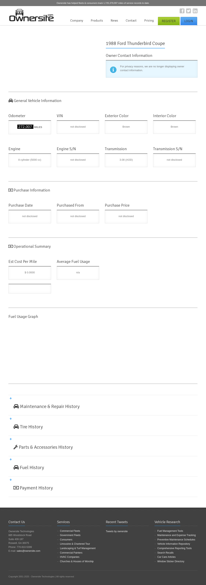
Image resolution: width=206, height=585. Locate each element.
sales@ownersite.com (28, 551)
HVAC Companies (69, 557)
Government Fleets (70, 535)
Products (97, 21)
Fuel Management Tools (170, 531)
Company (76, 21)
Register (169, 21)
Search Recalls (165, 552)
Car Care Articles (166, 557)
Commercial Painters (71, 552)
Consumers (66, 539)
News (114, 21)
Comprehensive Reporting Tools (174, 548)
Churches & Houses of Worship (77, 561)
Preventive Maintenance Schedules (176, 539)
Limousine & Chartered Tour (75, 543)
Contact (131, 21)
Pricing (149, 21)
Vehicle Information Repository (173, 543)
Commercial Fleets (70, 531)
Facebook (182, 10)
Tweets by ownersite (117, 531)
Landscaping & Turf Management (78, 548)
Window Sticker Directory (170, 561)
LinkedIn (195, 10)
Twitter (188, 10)
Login (188, 21)
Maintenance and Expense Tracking (176, 535)
